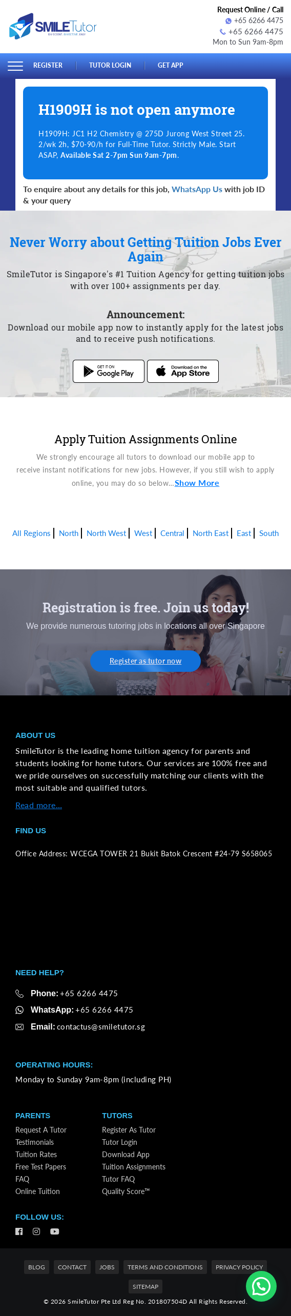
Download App (126, 1153)
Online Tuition (37, 1190)
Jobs (107, 1266)
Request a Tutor (41, 1129)
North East (210, 532)
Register (48, 64)
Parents (33, 1115)
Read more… (38, 804)
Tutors (117, 1115)
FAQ (22, 1178)
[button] (261, 1286)
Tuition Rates (36, 1153)
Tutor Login (112, 64)
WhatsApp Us (197, 187)
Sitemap (145, 1285)
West (143, 532)
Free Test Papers (40, 1166)
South (269, 532)
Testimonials (34, 1141)
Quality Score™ (126, 1190)
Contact (72, 1266)
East (244, 532)
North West (106, 532)
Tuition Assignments (133, 1166)
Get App (175, 64)
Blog (36, 1266)
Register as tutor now (146, 659)
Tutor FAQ (118, 1178)
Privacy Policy (239, 1266)
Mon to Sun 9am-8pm (248, 40)
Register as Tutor (129, 1129)
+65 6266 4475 (254, 20)
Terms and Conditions (165, 1266)
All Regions (31, 532)
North (68, 532)
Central (172, 532)
